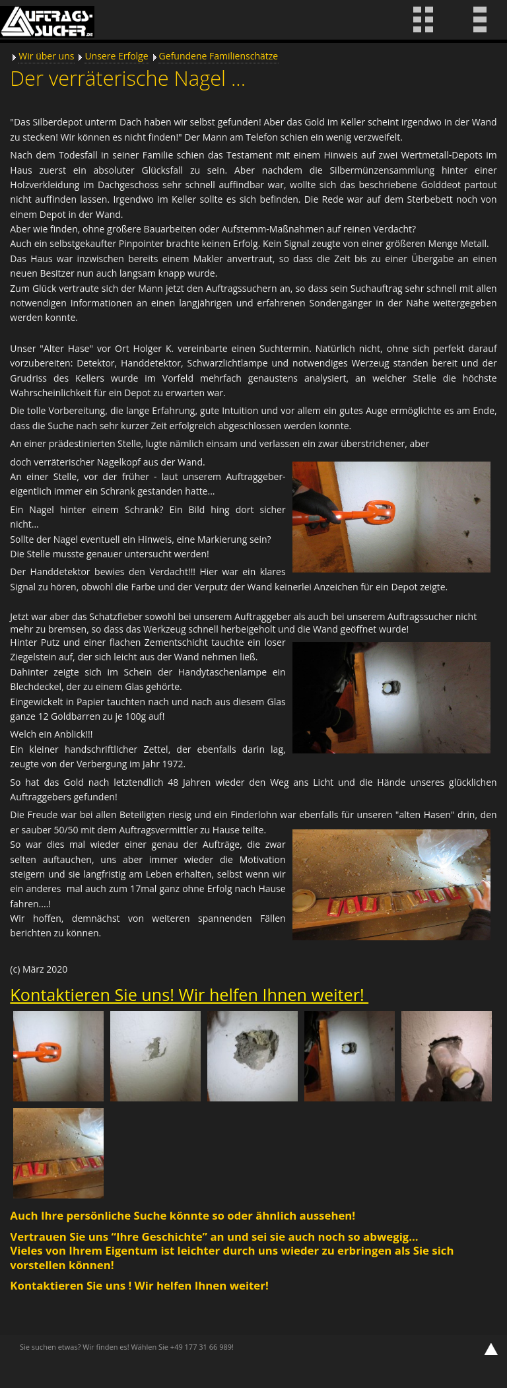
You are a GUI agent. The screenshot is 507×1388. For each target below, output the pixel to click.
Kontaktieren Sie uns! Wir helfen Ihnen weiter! (189, 994)
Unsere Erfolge (116, 56)
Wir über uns (46, 56)
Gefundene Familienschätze (219, 56)
